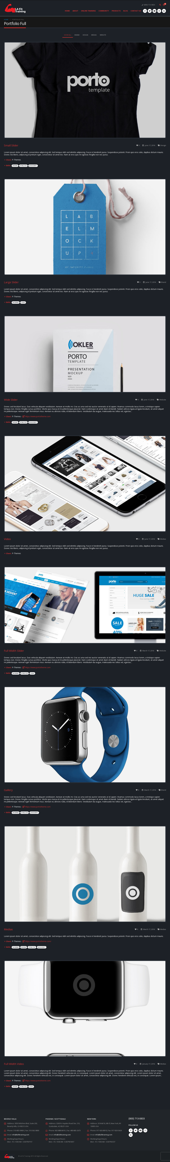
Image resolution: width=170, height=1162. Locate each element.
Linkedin (131, 1135)
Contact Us (136, 11)
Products (116, 11)
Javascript (33, 166)
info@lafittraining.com (20, 1135)
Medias (94, 35)
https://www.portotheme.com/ (37, 941)
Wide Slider (11, 399)
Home (67, 11)
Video (7, 539)
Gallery (8, 790)
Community (104, 11)
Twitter (136, 1130)
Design (85, 35)
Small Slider (11, 145)
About (75, 11)
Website (103, 35)
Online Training (88, 11)
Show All (67, 35)
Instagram (145, 1130)
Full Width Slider (14, 650)
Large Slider (11, 282)
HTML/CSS (23, 166)
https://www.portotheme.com (37, 416)
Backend (16, 302)
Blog (125, 11)
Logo (23, 302)
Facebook (131, 1130)
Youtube (140, 1130)
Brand (77, 35)
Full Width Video (14, 1064)
